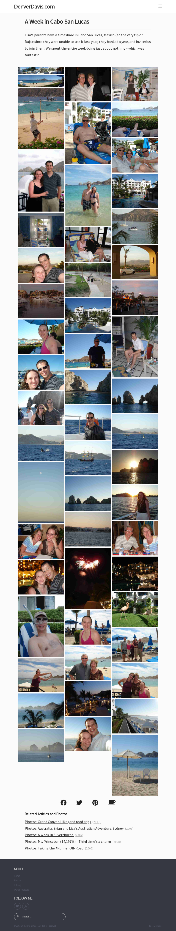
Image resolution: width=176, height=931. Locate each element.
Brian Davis (32, 926)
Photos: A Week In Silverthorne (54, 834)
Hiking (17, 885)
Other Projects (21, 889)
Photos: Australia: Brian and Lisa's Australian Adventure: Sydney (79, 828)
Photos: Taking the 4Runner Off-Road (59, 848)
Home (17, 875)
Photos (17, 880)
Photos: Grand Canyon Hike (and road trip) (63, 821)
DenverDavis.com (34, 6)
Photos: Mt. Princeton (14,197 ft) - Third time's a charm (73, 841)
